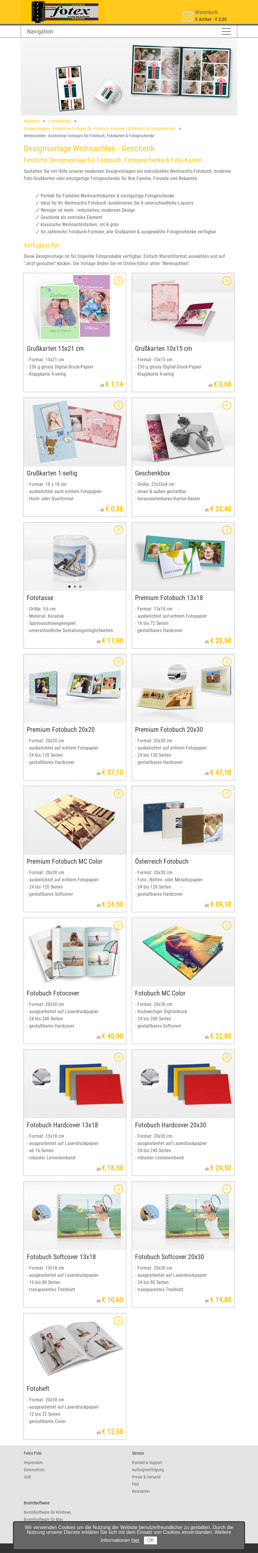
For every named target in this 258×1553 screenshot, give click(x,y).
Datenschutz (34, 1469)
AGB (27, 1477)
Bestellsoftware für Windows (47, 1512)
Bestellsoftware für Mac (43, 1519)
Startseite (32, 121)
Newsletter (141, 1491)
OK (150, 1540)
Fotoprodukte (60, 121)
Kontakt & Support (147, 1462)
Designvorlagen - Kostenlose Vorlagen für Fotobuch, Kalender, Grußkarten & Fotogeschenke (99, 128)
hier (135, 1540)
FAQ (135, 1484)
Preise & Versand (146, 1477)
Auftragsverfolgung (148, 1469)
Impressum (33, 1462)
